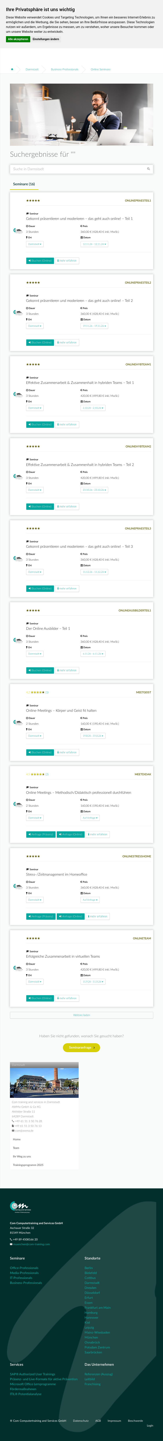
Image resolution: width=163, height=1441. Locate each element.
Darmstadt (32, 69)
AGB (98, 1421)
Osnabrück (92, 1342)
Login (150, 1425)
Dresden (90, 1287)
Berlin (89, 1268)
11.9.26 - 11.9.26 (93, 981)
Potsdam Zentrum (97, 1347)
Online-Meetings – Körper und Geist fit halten (61, 711)
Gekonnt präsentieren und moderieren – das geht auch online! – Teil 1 (79, 219)
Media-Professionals (24, 1273)
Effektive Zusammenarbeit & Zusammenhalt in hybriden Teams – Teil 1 (80, 383)
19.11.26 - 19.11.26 (94, 326)
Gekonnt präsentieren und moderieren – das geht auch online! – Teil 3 (79, 547)
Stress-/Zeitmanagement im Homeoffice (56, 874)
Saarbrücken (93, 1352)
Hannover (91, 1317)
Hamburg (91, 1312)
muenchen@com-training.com (31, 1244)
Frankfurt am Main (98, 1307)
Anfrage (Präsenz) (41, 834)
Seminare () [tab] (24, 184)
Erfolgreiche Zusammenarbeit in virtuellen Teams (63, 956)
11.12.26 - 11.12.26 (94, 572)
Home (16, 1139)
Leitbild (90, 1379)
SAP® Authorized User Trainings (32, 1374)
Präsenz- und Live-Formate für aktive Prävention (44, 1379)
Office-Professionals (24, 1268)
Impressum (115, 1421)
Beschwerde (135, 1421)
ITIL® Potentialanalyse (25, 1394)
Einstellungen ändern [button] (46, 39)
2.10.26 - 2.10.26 (93, 408)
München (91, 1337)
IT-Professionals (21, 1278)
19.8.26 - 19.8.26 (93, 736)
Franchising (93, 1384)
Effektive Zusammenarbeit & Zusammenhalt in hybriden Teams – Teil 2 (80, 465)
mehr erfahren (67, 260)
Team (16, 1148)
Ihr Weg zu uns (22, 1156)
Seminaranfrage (82, 1048)
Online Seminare (100, 69)
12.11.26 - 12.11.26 (94, 244)
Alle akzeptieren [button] (18, 39)
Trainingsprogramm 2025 (28, 1165)
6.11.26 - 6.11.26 (93, 654)
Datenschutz (81, 1421)
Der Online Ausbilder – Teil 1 (48, 629)
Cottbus (90, 1278)
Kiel (87, 1322)
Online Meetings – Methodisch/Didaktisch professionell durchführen (78, 793)
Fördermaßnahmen (23, 1389)
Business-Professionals (64, 69)
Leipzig (89, 1327)
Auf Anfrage (90, 818)
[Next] (81, 1015)
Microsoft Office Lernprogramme (33, 1384)
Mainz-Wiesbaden (97, 1332)
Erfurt (89, 1297)
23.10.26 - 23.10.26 (94, 490)
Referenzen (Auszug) (99, 1374)
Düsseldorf (92, 1292)
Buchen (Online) (40, 260)
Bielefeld (91, 1273)
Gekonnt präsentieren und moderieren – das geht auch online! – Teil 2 (79, 301)
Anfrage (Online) (70, 834)
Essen (89, 1302)
